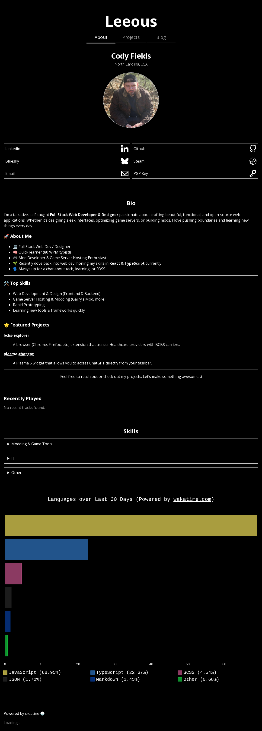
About (101, 37)
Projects (131, 37)
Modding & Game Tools (31, 443)
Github (195, 148)
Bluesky (67, 161)
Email (67, 173)
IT (13, 458)
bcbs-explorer (16, 335)
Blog (161, 37)
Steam (195, 161)
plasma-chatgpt (19, 353)
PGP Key (195, 173)
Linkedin (67, 148)
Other (16, 472)
